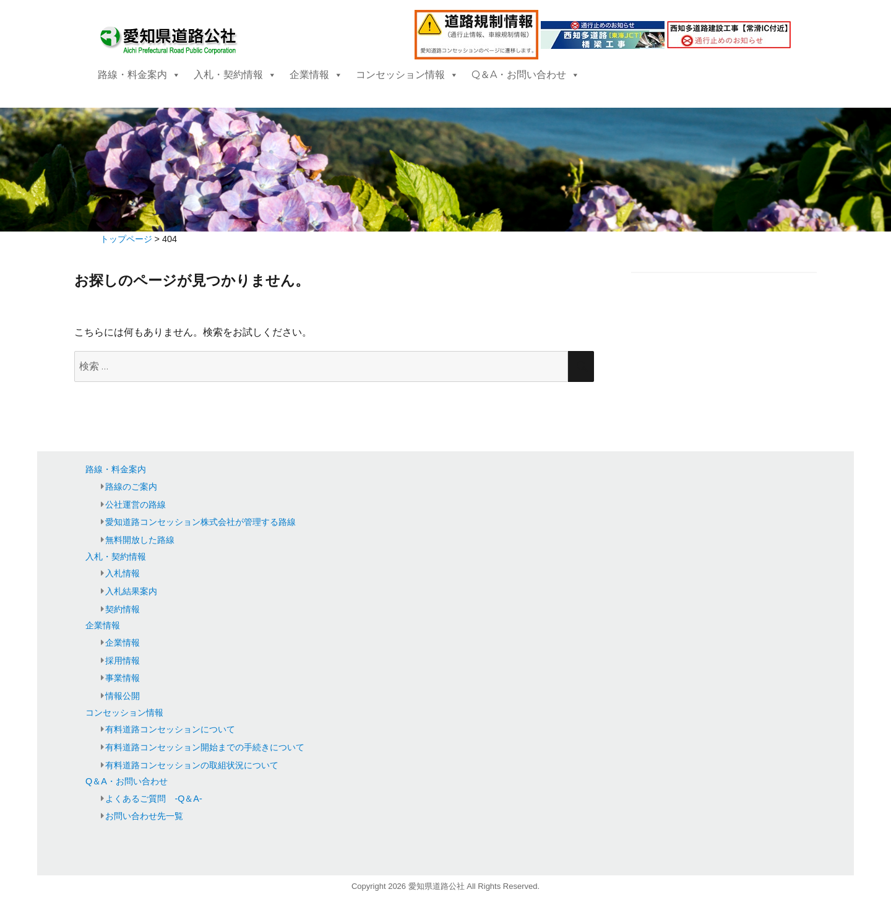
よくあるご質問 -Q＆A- (153, 799)
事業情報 (122, 678)
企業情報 (316, 74)
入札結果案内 (131, 591)
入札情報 (122, 573)
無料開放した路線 (139, 540)
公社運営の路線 (135, 504)
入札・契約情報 (235, 74)
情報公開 (122, 696)
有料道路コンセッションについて (170, 729)
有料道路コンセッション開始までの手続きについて (204, 747)
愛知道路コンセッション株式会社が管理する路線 (200, 522)
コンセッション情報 (407, 74)
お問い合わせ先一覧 (144, 816)
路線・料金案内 (139, 74)
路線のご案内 (131, 487)
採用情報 (122, 660)
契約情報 (122, 609)
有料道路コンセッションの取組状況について (191, 765)
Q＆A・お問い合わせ (525, 74)
